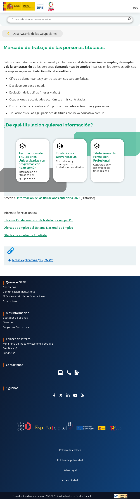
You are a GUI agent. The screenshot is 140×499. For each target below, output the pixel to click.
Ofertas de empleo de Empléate (25, 235)
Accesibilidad (70, 480)
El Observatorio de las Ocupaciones (24, 296)
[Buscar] (70, 19)
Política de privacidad (70, 460)
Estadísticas (10, 301)
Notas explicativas (32, 260)
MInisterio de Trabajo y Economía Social (27, 343)
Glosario (8, 322)
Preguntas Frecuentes (16, 327)
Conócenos (9, 287)
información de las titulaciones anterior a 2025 (48, 198)
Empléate (8, 348)
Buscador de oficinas (15, 317)
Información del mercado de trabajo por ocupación (38, 220)
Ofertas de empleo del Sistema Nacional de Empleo (38, 228)
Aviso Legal (70, 470)
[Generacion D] (70, 426)
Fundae (7, 353)
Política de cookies (70, 450)
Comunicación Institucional (19, 291)
